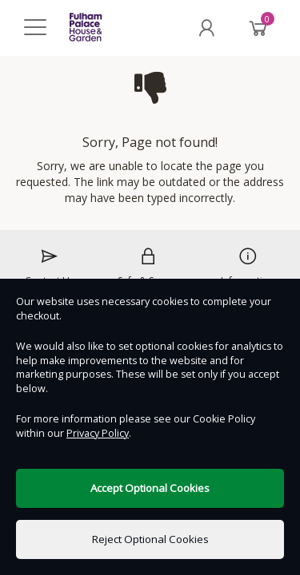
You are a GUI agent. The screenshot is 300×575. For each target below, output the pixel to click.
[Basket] (258, 28)
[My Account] (206, 28)
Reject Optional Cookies (150, 539)
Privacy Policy (97, 433)
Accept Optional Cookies (150, 488)
